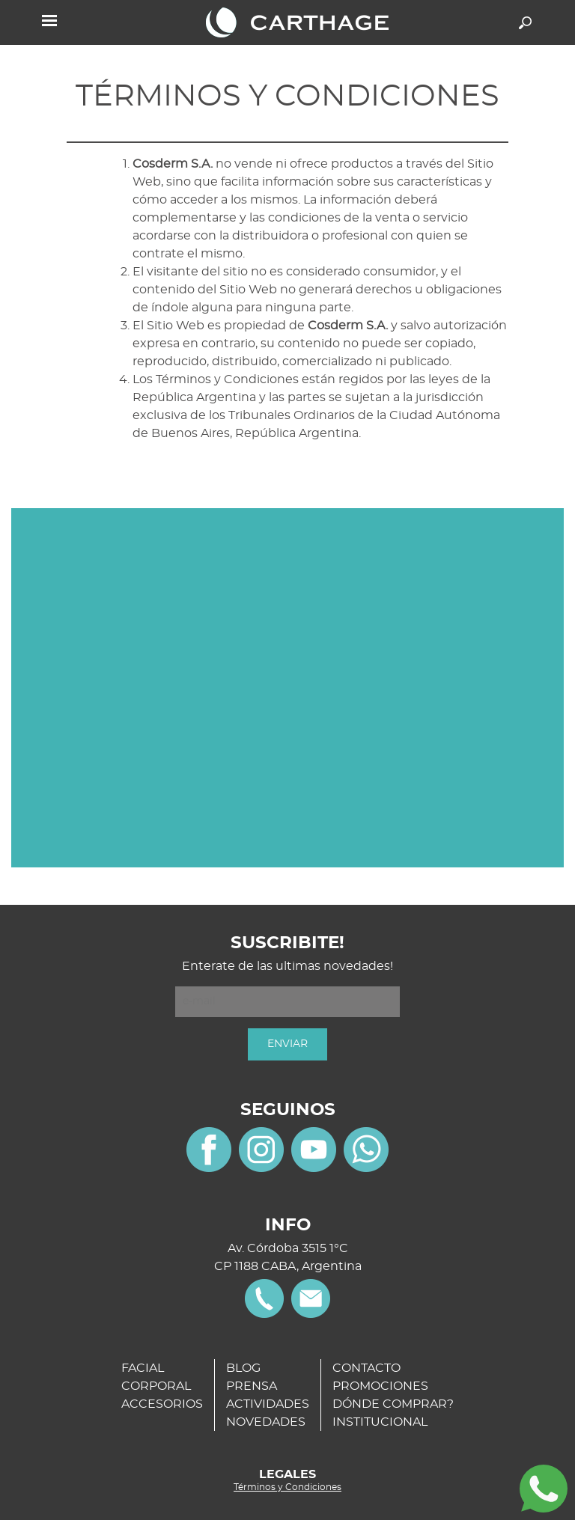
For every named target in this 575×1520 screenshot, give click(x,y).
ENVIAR (287, 1044)
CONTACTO (366, 1368)
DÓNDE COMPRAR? (393, 1404)
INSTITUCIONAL (380, 1422)
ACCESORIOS (162, 1404)
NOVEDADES (265, 1422)
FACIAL (142, 1368)
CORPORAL (156, 1386)
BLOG (243, 1368)
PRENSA (251, 1386)
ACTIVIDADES (267, 1404)
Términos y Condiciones (287, 1487)
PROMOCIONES (380, 1386)
